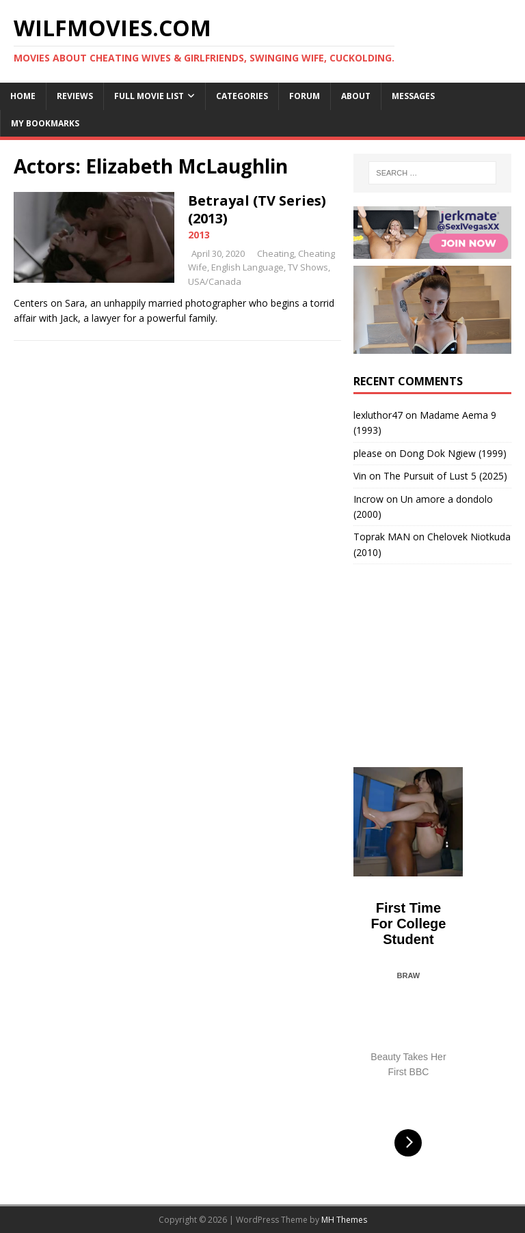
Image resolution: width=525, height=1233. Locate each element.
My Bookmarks (45, 123)
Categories (242, 96)
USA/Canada (214, 281)
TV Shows (308, 267)
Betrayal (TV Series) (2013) (257, 209)
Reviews (75, 96)
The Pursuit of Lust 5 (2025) (445, 475)
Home (23, 96)
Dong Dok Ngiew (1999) (453, 453)
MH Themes (344, 1219)
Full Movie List (149, 96)
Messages (413, 96)
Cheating (275, 253)
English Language (247, 267)
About (356, 96)
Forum (304, 96)
